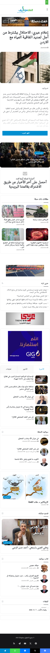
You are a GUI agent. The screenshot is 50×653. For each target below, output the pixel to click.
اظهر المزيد (25, 133)
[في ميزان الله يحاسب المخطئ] (41, 400)
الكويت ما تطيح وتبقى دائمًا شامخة (27, 459)
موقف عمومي (34, 565)
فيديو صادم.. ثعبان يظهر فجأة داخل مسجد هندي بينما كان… (14, 221)
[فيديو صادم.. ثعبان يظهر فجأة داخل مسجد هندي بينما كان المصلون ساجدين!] (13, 211)
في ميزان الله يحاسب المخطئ (23, 396)
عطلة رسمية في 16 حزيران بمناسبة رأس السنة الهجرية (19, 408)
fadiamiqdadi (33, 441)
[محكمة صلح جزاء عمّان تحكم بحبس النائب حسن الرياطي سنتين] (41, 390)
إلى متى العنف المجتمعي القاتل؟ (22, 417)
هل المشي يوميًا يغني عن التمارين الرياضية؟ (32, 296)
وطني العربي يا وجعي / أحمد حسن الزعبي (30, 548)
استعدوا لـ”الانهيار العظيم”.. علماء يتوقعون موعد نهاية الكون (37, 244)
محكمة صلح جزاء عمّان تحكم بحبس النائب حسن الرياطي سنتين (27, 161)
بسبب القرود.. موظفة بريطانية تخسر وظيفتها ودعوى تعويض (26, 303)
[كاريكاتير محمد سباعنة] (37, 211)
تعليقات (8, 369)
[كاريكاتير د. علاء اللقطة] (25, 487)
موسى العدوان (33, 581)
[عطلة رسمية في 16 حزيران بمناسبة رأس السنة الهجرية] (41, 410)
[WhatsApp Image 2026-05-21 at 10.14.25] (25, 21)
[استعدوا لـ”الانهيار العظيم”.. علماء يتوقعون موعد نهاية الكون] (37, 234)
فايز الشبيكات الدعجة (31, 452)
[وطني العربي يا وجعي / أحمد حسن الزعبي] (25, 532)
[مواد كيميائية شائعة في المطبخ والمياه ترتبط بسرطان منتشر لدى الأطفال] (13, 234)
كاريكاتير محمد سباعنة (40, 219)
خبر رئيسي (39, 153)
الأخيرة (41, 369)
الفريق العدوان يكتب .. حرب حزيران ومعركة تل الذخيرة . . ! (23, 577)
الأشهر (25, 369)
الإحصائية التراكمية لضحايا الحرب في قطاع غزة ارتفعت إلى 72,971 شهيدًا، (18, 378)
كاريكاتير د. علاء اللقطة (38, 502)
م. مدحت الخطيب (32, 462)
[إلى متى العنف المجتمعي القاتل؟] (41, 420)
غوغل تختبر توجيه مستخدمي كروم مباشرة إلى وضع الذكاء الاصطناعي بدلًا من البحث (27, 291)
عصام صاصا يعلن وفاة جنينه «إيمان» (34, 307)
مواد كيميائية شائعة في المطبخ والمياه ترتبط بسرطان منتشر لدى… (13, 245)
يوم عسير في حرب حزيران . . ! (28, 586)
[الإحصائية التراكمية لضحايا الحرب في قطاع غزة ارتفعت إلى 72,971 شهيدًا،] (41, 379)
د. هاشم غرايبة (33, 568)
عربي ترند (44, 283)
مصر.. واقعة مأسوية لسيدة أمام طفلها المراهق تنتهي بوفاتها (27, 299)
